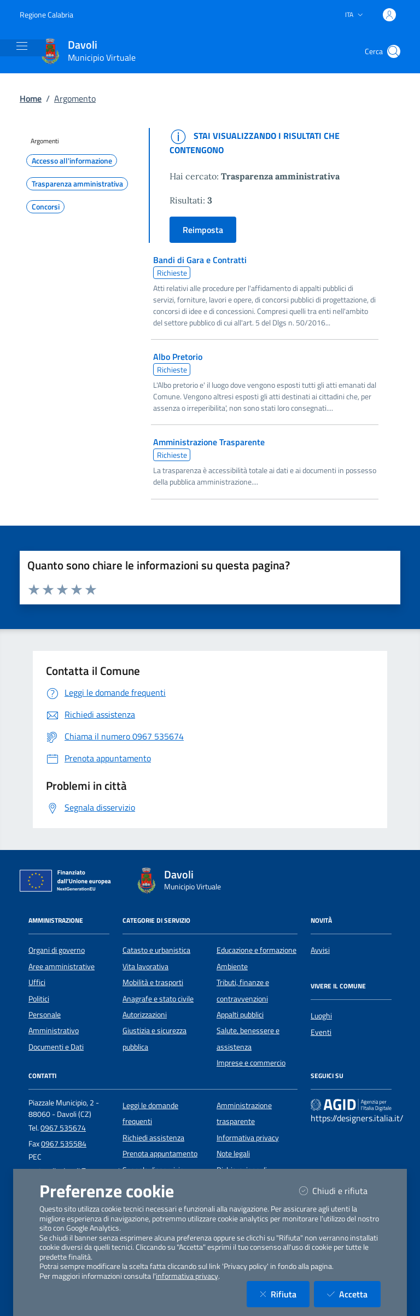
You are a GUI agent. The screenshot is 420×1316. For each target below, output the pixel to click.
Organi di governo (56, 950)
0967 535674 (63, 1128)
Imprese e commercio (251, 1063)
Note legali (233, 1154)
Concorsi (46, 207)
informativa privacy (187, 1276)
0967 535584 (63, 1144)
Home (31, 98)
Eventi (321, 1032)
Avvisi (320, 950)
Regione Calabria (46, 14)
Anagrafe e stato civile (158, 999)
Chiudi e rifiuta (340, 1190)
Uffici (36, 982)
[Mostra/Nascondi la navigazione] (21, 46)
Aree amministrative (61, 966)
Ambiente (232, 966)
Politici (38, 999)
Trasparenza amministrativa (77, 184)
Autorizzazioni (144, 1015)
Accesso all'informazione (72, 161)
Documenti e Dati (56, 1047)
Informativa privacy (248, 1138)
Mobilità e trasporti (152, 982)
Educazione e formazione (256, 950)
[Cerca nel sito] (393, 51)
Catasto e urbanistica (156, 950)
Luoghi (321, 1016)
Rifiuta (285, 1294)
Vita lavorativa (145, 966)
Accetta (354, 1294)
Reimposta (203, 229)
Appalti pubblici (240, 1015)
